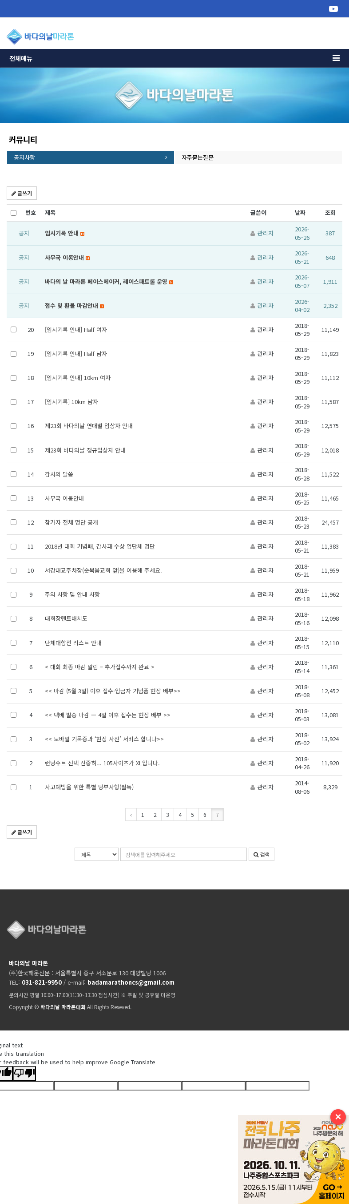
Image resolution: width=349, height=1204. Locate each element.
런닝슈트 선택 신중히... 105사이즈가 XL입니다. (102, 763)
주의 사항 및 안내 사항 (72, 594)
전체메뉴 (174, 58)
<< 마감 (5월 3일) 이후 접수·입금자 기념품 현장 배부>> (113, 691)
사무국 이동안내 (67, 257)
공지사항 (24, 157)
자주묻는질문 (198, 157)
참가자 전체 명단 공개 (71, 522)
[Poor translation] (24, 1073)
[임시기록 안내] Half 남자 (76, 353)
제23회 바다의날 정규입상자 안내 (85, 450)
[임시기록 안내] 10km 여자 (78, 377)
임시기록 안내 (64, 233)
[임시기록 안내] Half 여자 (76, 329)
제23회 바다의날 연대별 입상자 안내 (89, 425)
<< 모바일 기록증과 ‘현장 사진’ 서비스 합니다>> (104, 739)
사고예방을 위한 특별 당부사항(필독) (89, 787)
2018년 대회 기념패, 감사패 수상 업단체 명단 (100, 546)
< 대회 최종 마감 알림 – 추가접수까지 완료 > (100, 667)
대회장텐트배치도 (66, 618)
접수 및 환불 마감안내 (74, 305)
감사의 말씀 (59, 474)
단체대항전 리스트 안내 (73, 642)
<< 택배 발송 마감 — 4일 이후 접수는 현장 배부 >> (108, 715)
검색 (262, 854)
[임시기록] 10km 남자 (71, 401)
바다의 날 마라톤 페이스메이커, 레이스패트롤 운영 (109, 281)
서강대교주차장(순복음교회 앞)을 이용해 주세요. (103, 570)
